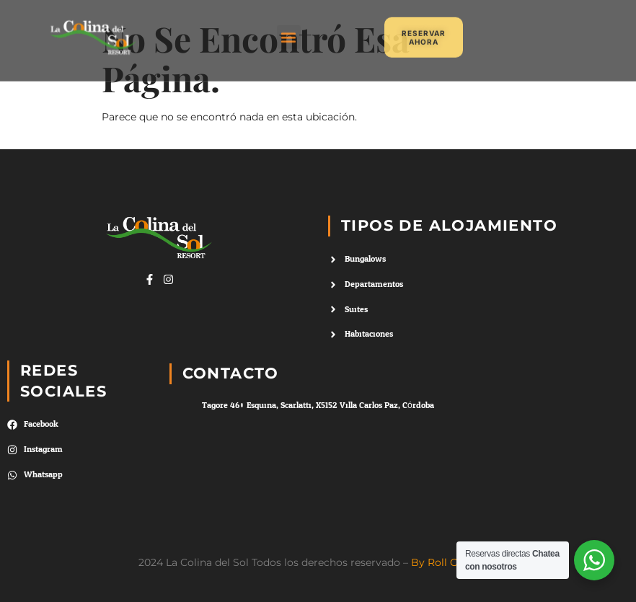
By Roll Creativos (454, 562)
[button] (289, 31)
